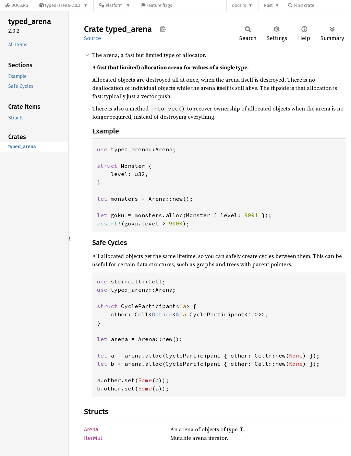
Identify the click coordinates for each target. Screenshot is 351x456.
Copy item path (163, 29)
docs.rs (239, 5)
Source (92, 38)
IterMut (93, 438)
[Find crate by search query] (322, 5)
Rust (268, 5)
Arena (91, 429)
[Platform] (115, 5)
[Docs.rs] (17, 5)
